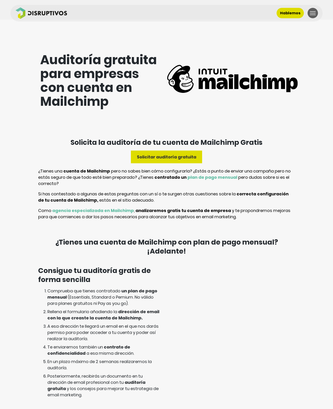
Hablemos (290, 13)
